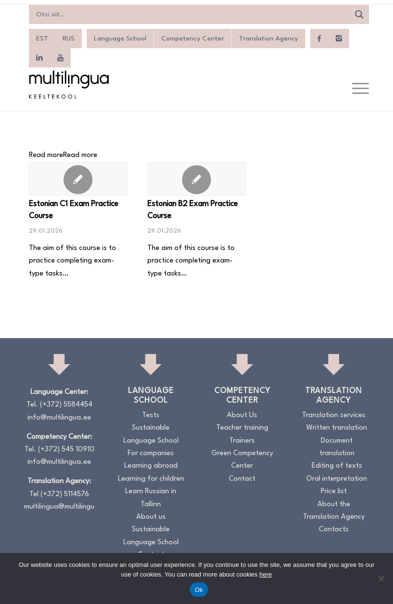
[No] (381, 578)
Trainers (242, 441)
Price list (334, 491)
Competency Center (192, 38)
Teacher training (242, 428)
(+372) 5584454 (66, 404)
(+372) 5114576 (64, 494)
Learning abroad (151, 466)
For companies (151, 453)
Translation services (334, 415)
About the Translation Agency (334, 511)
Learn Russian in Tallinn (150, 498)
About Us (242, 415)
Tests (150, 415)
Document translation (336, 447)
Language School (120, 38)
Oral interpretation (336, 479)
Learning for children (151, 479)
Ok (199, 589)
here (265, 574)
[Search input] (191, 14)
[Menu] (355, 89)
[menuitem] (42, 38)
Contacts (334, 529)
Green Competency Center (242, 460)
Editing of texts (337, 466)
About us (151, 517)
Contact (242, 479)
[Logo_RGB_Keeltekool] (68, 84)
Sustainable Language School (151, 434)
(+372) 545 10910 (66, 449)
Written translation (336, 428)
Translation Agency (268, 38)
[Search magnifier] (359, 14)
